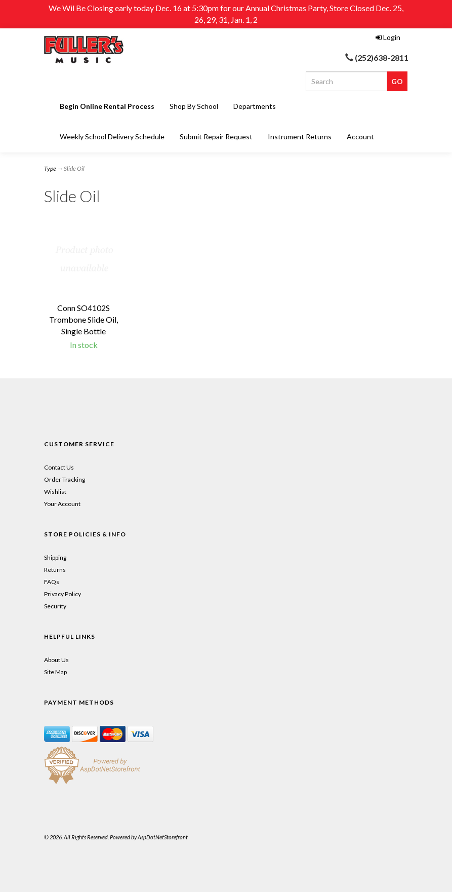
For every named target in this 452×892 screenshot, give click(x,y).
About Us (56, 660)
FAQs (51, 582)
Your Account (62, 504)
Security (55, 606)
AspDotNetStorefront (163, 837)
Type (50, 168)
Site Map (55, 672)
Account (360, 136)
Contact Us (59, 467)
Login (388, 37)
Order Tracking (64, 479)
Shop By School (194, 106)
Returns (55, 569)
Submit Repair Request (216, 136)
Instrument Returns (300, 136)
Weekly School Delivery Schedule (112, 136)
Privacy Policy (62, 594)
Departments (254, 106)
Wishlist (55, 491)
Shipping (55, 557)
